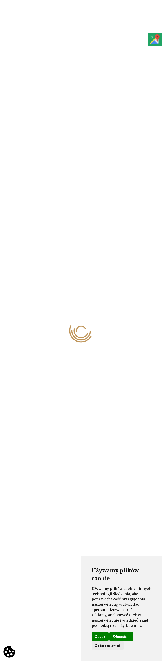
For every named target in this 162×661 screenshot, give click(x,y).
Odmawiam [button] (121, 636)
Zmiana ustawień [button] (107, 645)
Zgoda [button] (100, 636)
